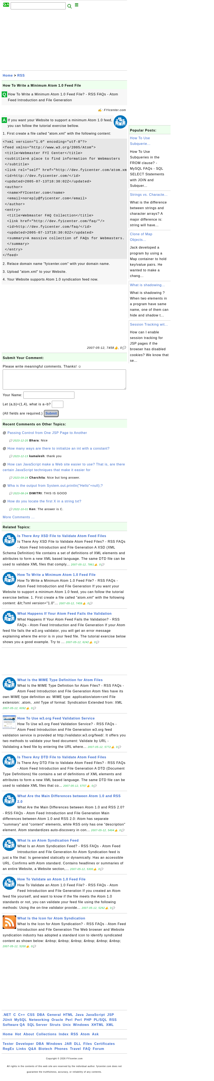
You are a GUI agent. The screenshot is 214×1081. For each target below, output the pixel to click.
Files (87, 1048)
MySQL (20, 1024)
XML (110, 1029)
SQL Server (37, 1029)
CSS (31, 1019)
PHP (88, 1024)
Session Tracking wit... (149, 324)
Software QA (14, 1029)
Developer (25, 1048)
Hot (18, 1038)
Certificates (104, 1048)
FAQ (87, 1053)
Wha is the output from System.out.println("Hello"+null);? (55, 490)
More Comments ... (19, 521)
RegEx (8, 1053)
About (28, 1038)
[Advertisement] (64, 41)
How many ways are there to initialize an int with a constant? (59, 452)
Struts (55, 1029)
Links (21, 1053)
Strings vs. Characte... (149, 194)
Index (64, 1038)
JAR (68, 1048)
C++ (21, 1019)
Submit (51, 417)
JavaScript (95, 1019)
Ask (95, 1038)
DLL (77, 1048)
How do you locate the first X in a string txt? (45, 505)
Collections (46, 1038)
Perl (69, 1024)
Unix (67, 1029)
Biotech (45, 1053)
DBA (41, 1019)
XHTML (97, 1029)
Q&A (32, 1053)
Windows (81, 1029)
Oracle (57, 1024)
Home (8, 75)
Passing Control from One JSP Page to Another (47, 437)
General (54, 1019)
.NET (7, 1019)
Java (79, 1019)
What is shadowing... (147, 285)
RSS (21, 75)
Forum (98, 1053)
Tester (8, 1048)
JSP (110, 1019)
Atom (85, 1038)
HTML (68, 1019)
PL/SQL (100, 1024)
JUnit (7, 1024)
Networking (39, 1024)
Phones (61, 1053)
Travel (75, 1053)
